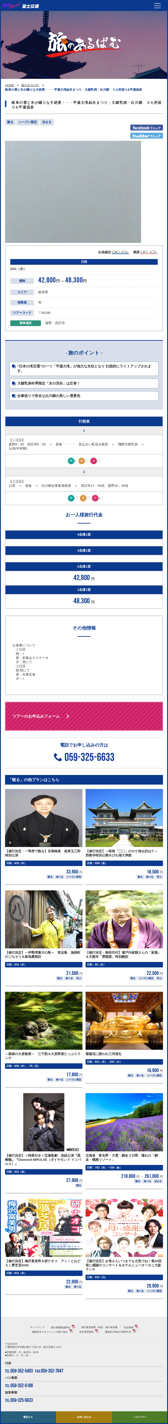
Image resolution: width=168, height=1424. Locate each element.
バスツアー (140, 1417)
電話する (28, 1417)
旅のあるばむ (30, 85)
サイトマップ (37, 1327)
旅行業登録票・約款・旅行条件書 (99, 1327)
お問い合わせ (84, 1417)
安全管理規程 (86, 1331)
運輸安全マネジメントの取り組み (50, 1331)
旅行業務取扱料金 (60, 1327)
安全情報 (128, 1327)
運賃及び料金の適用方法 (118, 1331)
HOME (9, 85)
